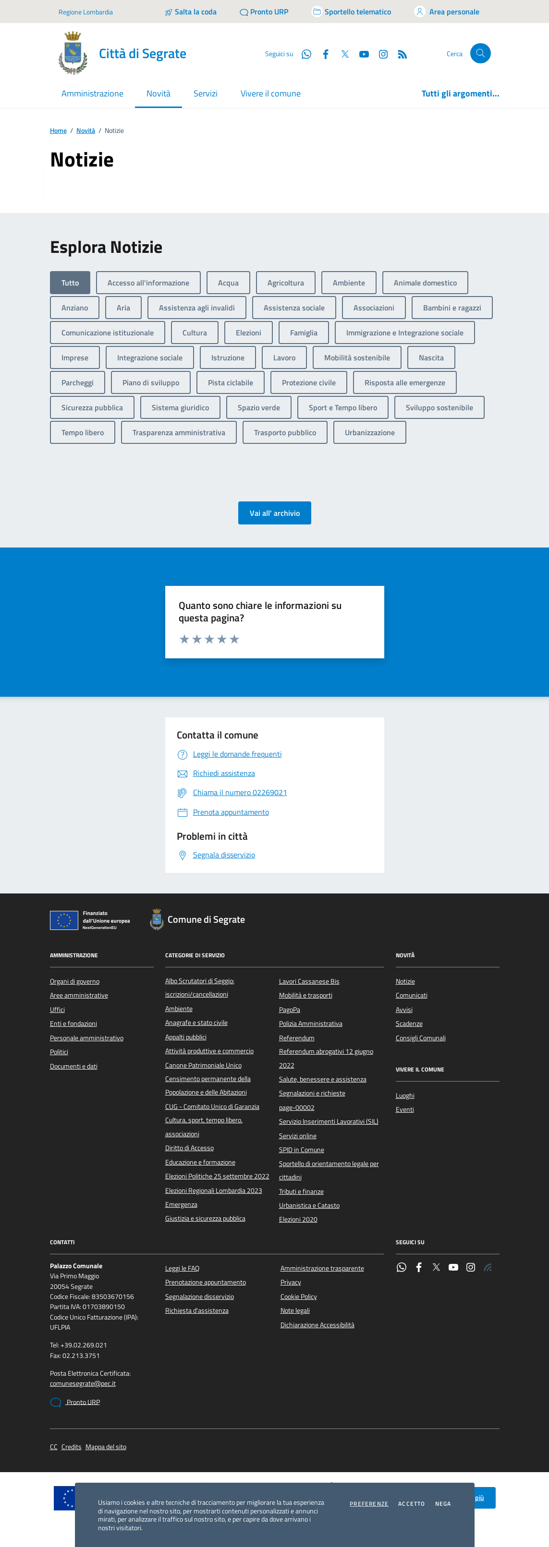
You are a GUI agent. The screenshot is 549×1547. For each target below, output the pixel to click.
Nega (443, 1504)
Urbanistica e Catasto (309, 1205)
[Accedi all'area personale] (447, 11)
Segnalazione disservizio (199, 1296)
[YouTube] (360, 53)
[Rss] (398, 53)
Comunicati (411, 995)
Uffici (57, 1009)
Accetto (411, 1504)
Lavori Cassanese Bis (309, 981)
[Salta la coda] (190, 11)
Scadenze (409, 1023)
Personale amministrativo (86, 1038)
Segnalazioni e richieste (312, 1093)
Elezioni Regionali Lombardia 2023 (213, 1190)
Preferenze (369, 1504)
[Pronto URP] (264, 11)
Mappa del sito (105, 1447)
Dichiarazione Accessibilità (317, 1325)
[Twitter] (341, 53)
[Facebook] (321, 53)
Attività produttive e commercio (209, 1051)
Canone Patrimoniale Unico (203, 1065)
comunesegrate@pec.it (83, 1384)
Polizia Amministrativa (310, 1023)
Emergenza (181, 1204)
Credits (71, 1447)
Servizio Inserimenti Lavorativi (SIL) (328, 1121)
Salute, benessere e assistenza (322, 1079)
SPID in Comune (301, 1149)
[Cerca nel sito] (480, 53)
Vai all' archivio (275, 513)
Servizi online (298, 1135)
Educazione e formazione (200, 1162)
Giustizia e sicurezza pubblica (205, 1218)
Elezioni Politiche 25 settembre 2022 (217, 1176)
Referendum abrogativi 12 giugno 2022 (326, 1058)
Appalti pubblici (186, 1037)
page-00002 (297, 1107)
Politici (59, 1052)
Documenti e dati (74, 1066)
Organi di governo (74, 981)
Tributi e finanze (301, 1191)
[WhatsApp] (302, 53)
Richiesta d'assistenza (197, 1310)
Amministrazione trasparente (322, 1268)
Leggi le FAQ (182, 1268)
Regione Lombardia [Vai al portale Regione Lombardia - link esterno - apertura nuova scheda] (86, 12)
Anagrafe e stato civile (196, 1022)
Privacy (291, 1282)
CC (54, 1447)
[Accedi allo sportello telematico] (351, 11)
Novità (85, 131)
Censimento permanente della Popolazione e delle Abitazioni (208, 1085)
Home (58, 131)
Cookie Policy (299, 1296)
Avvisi (404, 1009)
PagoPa (289, 1009)
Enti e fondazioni (73, 1023)
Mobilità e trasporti (305, 995)
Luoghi (405, 1095)
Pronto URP (75, 1402)
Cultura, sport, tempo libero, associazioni (204, 1127)
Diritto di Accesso (189, 1147)
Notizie (405, 981)
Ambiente (179, 1008)
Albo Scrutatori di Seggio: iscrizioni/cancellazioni (199, 988)
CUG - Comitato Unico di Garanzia (212, 1106)
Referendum (297, 1038)
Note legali (295, 1310)
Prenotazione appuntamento (205, 1282)
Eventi (405, 1109)
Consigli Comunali (421, 1038)
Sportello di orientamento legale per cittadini (329, 1170)
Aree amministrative (79, 995)
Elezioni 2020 (298, 1219)
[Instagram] (379, 53)
